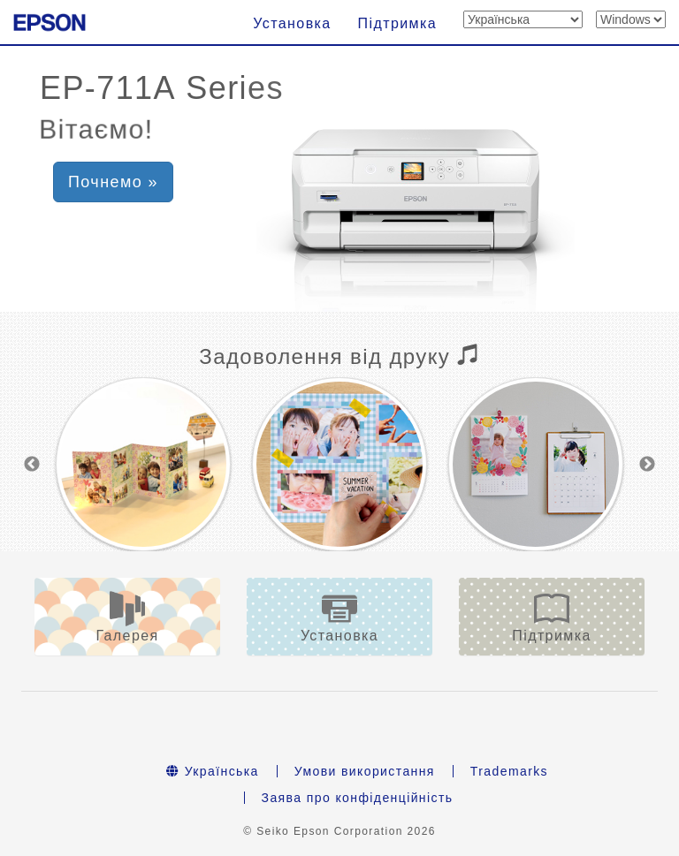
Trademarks (509, 734)
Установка (292, 23)
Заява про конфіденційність (358, 761)
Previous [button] (32, 446)
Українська (212, 734)
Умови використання (364, 734)
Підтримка (397, 23)
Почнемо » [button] (113, 182)
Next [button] (647, 446)
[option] (143, 445)
